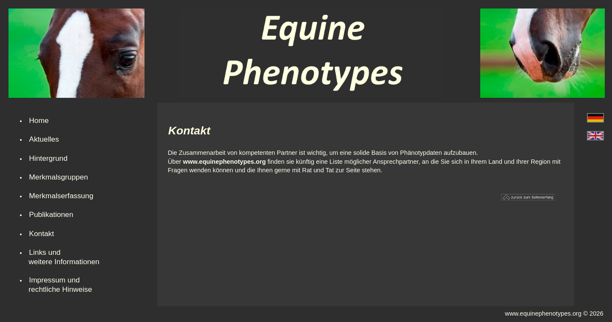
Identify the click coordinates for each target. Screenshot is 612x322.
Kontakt (41, 233)
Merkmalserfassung (61, 195)
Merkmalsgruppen (58, 177)
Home (38, 120)
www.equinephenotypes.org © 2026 (554, 313)
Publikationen (51, 214)
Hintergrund (48, 158)
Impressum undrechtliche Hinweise (60, 285)
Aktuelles (44, 139)
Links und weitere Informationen (63, 257)
